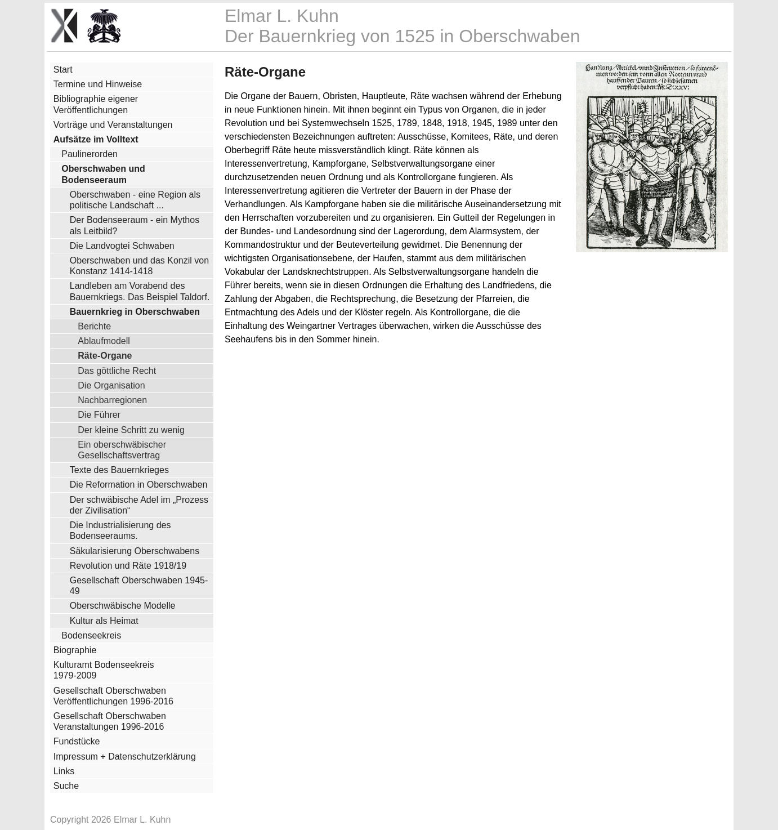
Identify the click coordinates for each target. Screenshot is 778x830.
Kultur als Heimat (104, 621)
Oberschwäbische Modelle (123, 605)
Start (63, 69)
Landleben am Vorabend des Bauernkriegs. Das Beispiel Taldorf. (140, 291)
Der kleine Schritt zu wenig (131, 430)
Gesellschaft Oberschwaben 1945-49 (139, 585)
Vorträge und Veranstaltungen (113, 125)
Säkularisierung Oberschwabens (134, 551)
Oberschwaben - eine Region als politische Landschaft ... (135, 200)
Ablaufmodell (104, 341)
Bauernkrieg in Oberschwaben (135, 311)
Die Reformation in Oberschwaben (139, 484)
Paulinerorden (89, 154)
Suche (66, 786)
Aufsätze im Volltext (95, 139)
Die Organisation (111, 385)
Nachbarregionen (112, 400)
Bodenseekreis (91, 635)
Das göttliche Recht (117, 370)
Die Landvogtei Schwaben (122, 246)
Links (63, 771)
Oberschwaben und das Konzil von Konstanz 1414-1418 (139, 266)
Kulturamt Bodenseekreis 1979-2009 (103, 670)
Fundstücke (76, 741)
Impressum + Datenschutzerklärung (124, 756)
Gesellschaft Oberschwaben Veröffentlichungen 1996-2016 (113, 696)
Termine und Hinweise (97, 84)
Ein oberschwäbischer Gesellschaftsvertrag (122, 449)
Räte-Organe (105, 355)
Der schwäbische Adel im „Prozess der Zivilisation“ (139, 505)
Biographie (75, 650)
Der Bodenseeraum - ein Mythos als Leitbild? (134, 225)
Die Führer (99, 414)
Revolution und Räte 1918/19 (128, 565)
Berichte (94, 326)
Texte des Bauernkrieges (119, 470)
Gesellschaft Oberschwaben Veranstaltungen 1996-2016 (109, 721)
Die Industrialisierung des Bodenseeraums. (120, 530)
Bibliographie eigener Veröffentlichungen (95, 104)
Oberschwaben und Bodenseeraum (103, 174)
